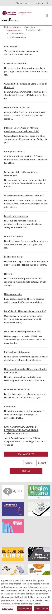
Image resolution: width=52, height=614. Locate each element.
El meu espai (22, 3)
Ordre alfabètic (17, 33)
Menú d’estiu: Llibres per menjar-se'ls (22, 331)
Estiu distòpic (10, 46)
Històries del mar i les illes (17, 107)
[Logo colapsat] (47, 15)
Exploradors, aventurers (16, 63)
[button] (26, 454)
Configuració (7, 608)
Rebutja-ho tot (41, 608)
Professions (10, 406)
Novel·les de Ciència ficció (17, 389)
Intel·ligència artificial (14, 151)
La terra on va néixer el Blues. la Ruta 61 (24, 195)
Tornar (26, 471)
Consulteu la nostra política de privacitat (21, 603)
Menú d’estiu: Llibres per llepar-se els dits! (25, 311)
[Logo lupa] (46, 2)
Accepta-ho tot (24, 608)
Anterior (29, 462)
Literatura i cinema (13, 236)
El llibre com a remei (14, 256)
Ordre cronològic (18, 36)
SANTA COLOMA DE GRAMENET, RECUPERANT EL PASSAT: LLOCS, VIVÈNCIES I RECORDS (21, 430)
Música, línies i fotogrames (17, 352)
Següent (42, 462)
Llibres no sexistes (13, 294)
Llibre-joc (8, 273)
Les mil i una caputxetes (16, 216)
